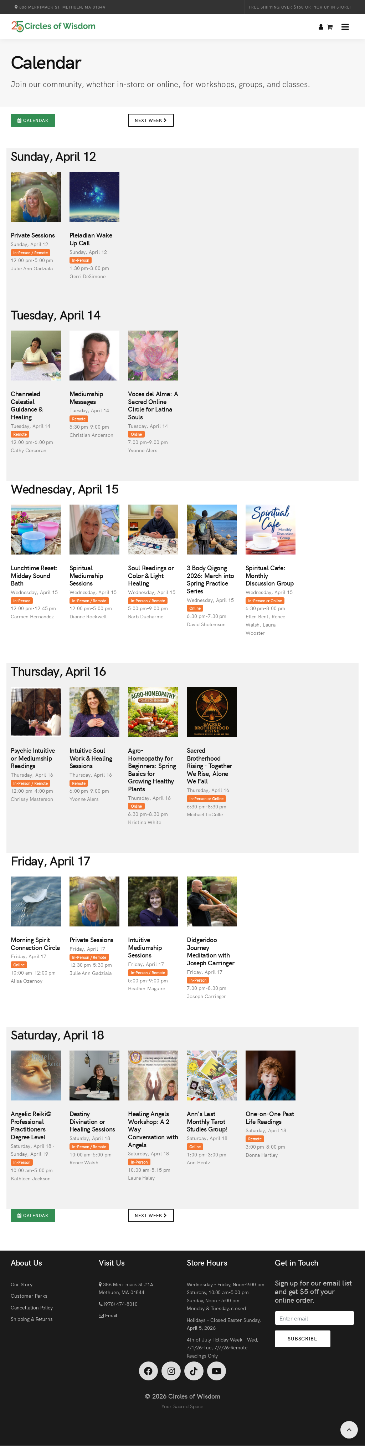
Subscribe (304, 1338)
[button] (345, 26)
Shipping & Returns (32, 1318)
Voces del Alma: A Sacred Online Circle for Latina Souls (153, 405)
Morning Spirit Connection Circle (35, 943)
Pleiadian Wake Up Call (91, 238)
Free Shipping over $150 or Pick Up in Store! (300, 7)
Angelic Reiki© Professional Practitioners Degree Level (31, 1125)
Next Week (151, 120)
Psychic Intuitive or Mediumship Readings (33, 758)
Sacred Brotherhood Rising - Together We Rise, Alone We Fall (209, 765)
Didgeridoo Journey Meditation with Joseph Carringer (210, 951)
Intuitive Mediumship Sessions (144, 947)
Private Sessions (33, 234)
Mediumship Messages (86, 397)
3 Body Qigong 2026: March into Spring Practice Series (210, 579)
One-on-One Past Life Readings (270, 1117)
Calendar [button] (32, 120)
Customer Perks (29, 1295)
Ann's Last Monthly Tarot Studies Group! (207, 1121)
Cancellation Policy (32, 1307)
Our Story (21, 1284)
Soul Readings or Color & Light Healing (151, 575)
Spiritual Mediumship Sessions (86, 575)
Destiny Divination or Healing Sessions (92, 1121)
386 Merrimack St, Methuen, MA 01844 (60, 7)
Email (110, 1315)
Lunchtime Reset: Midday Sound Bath (34, 575)
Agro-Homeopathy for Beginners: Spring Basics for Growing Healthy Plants (152, 769)
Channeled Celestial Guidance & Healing (26, 405)
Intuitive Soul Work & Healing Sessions (91, 758)
